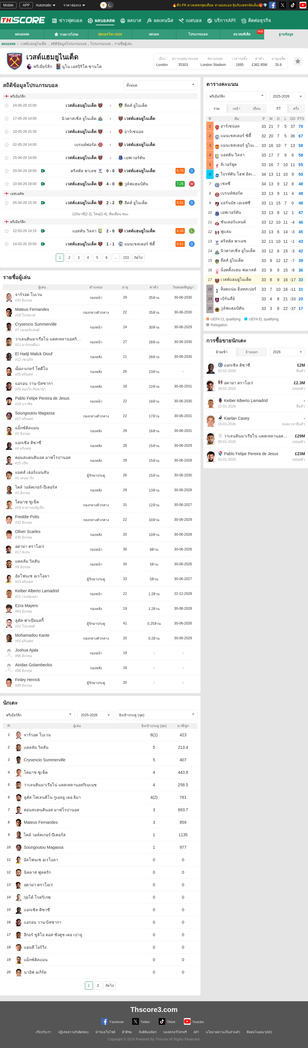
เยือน (256, 109)
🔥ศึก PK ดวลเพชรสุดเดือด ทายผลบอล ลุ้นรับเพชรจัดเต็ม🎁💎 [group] (219, 5)
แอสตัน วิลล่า (84, 231)
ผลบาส (130, 20)
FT (279, 109)
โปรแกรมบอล (198, 34)
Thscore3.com (154, 1009)
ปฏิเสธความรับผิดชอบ (73, 1032)
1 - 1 (110, 244)
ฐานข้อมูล (286, 34)
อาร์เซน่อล (134, 131)
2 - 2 (110, 202)
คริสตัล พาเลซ (83, 170)
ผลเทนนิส (160, 20)
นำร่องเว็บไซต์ (105, 1032)
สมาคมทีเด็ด (241, 34)
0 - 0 (110, 170)
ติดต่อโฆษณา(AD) (259, 1032)
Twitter (141, 1021)
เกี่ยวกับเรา (43, 1032)
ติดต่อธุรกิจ (256, 20)
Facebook (112, 1021)
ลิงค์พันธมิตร (148, 1032)
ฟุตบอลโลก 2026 (110, 34)
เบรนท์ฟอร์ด (85, 144)
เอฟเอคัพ (17, 194)
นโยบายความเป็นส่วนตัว (223, 1032)
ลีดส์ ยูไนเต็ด (135, 105)
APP (26, 5)
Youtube (194, 1021)
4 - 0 (110, 184)
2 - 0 (110, 231)
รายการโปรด (66, 34)
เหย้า (236, 109)
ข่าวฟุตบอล (67, 20)
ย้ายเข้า (222, 352)
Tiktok (167, 1021)
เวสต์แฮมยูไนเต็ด (81, 105)
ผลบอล (154, 34)
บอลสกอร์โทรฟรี (175, 1032)
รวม (217, 109)
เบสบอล (190, 20)
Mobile (8, 5)
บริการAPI (221, 20)
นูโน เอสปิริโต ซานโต (79, 66)
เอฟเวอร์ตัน (134, 157)
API (196, 1032)
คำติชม (127, 1032)
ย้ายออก (252, 352)
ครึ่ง (296, 109)
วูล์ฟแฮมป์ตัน (136, 184)
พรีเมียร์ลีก (39, 66)
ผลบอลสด (101, 20)
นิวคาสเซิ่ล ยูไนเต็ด (79, 118)
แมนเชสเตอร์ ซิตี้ (139, 244)
